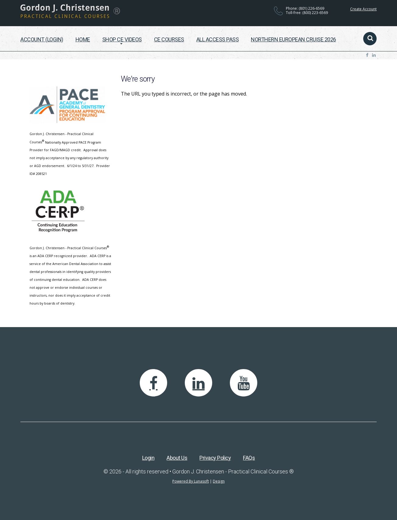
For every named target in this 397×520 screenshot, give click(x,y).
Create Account (363, 9)
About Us (177, 458)
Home (83, 39)
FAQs (249, 458)
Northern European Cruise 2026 (293, 39)
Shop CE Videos (122, 39)
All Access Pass (217, 39)
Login (148, 458)
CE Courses (169, 39)
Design (219, 481)
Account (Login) (41, 39)
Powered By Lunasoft (190, 481)
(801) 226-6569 (311, 8)
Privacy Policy (215, 458)
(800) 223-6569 (315, 12)
